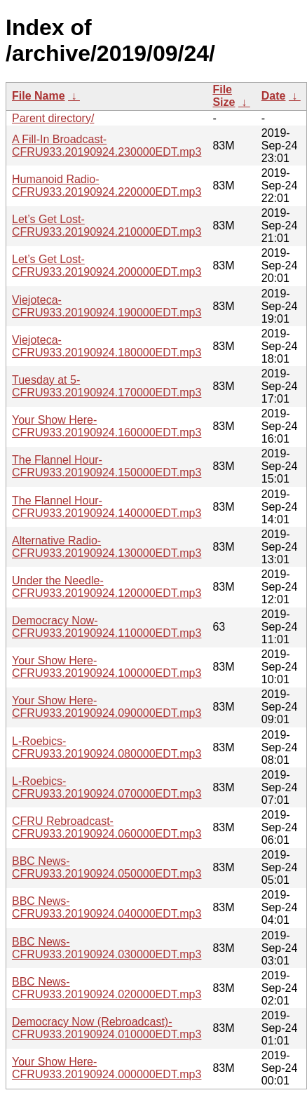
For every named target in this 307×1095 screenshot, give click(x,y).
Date (273, 96)
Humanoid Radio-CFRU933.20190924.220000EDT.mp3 (106, 185)
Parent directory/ (53, 118)
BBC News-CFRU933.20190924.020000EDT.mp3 (106, 988)
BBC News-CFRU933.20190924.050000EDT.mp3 (106, 867)
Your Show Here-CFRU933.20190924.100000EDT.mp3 (106, 666)
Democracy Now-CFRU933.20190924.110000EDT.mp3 (106, 626)
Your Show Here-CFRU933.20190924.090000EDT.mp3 (106, 706)
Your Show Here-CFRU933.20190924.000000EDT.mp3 (106, 1068)
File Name (38, 96)
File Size (223, 95)
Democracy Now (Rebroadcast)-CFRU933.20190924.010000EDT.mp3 (106, 1028)
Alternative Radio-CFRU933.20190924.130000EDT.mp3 (106, 547)
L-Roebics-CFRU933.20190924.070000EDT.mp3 (106, 787)
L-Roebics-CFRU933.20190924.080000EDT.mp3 (106, 747)
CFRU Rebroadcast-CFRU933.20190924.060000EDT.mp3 (106, 827)
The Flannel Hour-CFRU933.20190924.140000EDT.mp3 (106, 507)
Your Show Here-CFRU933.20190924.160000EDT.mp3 (106, 426)
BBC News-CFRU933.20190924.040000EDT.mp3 (106, 907)
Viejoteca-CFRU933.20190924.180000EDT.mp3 (106, 346)
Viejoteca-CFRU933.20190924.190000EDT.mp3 (106, 306)
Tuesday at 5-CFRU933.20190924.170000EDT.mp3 (106, 386)
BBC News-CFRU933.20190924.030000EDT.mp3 (106, 948)
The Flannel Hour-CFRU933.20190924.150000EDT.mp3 (106, 466)
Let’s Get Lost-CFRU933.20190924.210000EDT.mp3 (106, 225)
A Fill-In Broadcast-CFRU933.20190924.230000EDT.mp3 (106, 145)
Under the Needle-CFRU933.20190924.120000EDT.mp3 (106, 587)
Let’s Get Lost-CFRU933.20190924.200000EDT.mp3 (106, 265)
